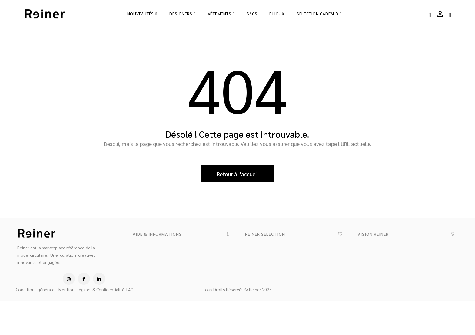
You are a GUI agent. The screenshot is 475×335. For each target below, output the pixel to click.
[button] (181, 234)
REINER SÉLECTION (265, 234)
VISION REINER (373, 234)
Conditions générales (36, 289)
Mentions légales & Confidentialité (91, 289)
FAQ (130, 289)
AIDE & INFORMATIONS (157, 234)
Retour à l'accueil (237, 173)
